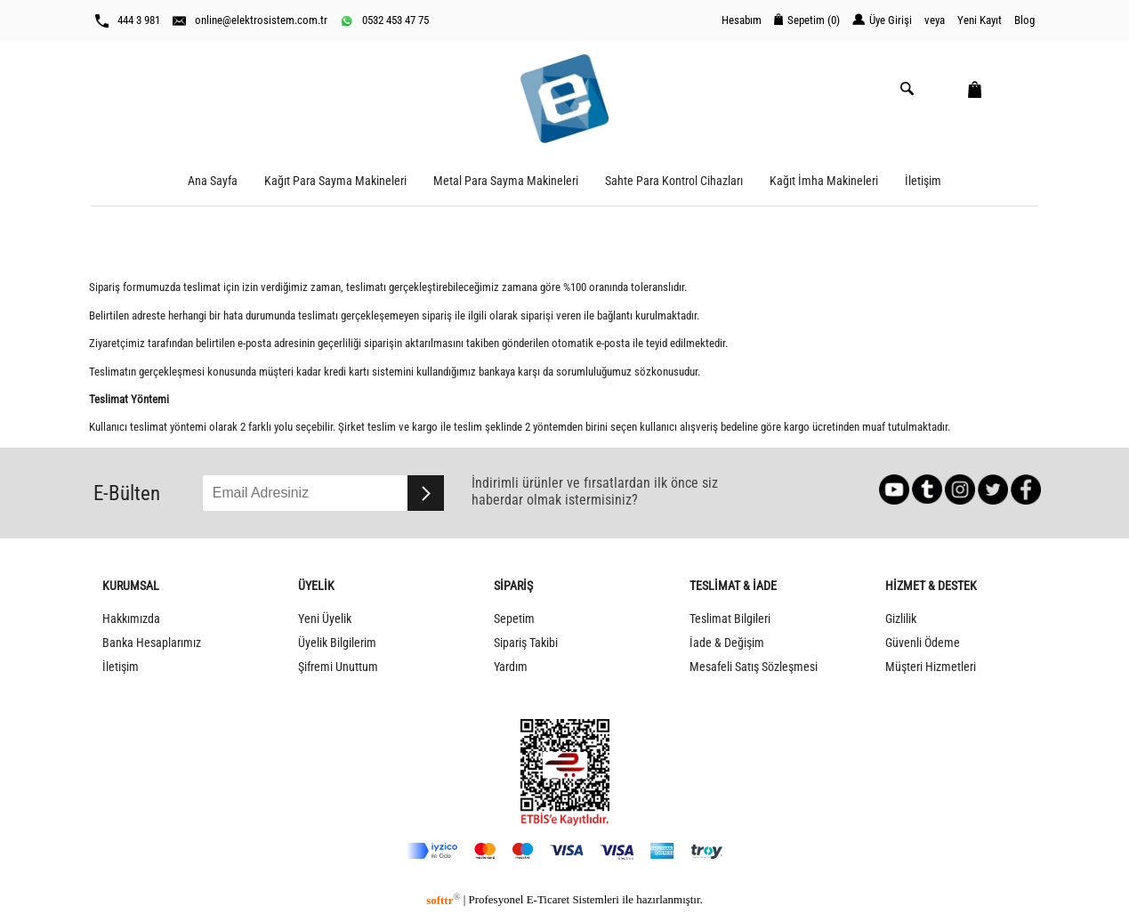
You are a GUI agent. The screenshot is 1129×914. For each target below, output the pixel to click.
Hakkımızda (131, 619)
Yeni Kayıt (979, 20)
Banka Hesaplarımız (151, 643)
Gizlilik (900, 619)
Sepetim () (807, 20)
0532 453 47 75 (384, 20)
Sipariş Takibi (526, 643)
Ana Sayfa (213, 181)
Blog (1024, 20)
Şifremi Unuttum (338, 667)
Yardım (511, 667)
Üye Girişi (882, 20)
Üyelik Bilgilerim (337, 643)
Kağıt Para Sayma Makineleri (335, 181)
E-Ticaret (548, 900)
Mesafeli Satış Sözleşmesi (753, 667)
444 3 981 (127, 20)
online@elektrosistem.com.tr (250, 20)
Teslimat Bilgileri (729, 619)
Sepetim (514, 619)
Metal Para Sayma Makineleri (505, 181)
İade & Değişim (726, 643)
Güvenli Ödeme (922, 643)
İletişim (923, 181)
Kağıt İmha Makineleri (824, 181)
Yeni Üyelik (324, 619)
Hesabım (742, 20)
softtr (443, 900)
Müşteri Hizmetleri (930, 667)
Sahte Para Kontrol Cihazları (674, 181)
